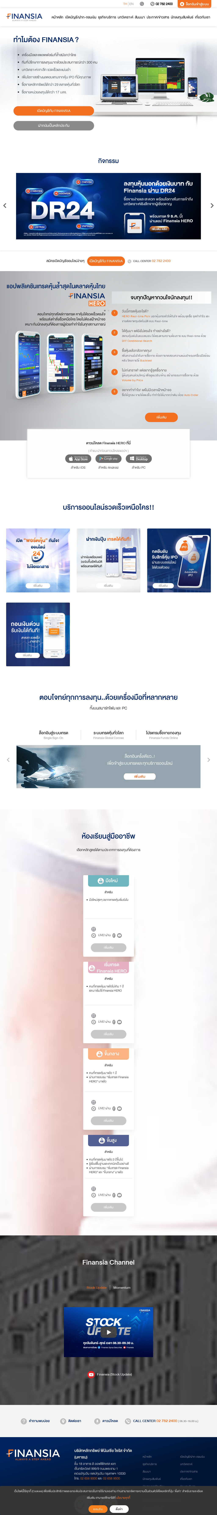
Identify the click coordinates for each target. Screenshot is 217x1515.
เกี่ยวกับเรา (186, 1479)
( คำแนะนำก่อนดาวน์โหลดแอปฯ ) (108, 450)
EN (131, 4)
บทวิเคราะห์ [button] (125, 17)
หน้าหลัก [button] (57, 17)
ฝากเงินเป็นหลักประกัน (53, 125)
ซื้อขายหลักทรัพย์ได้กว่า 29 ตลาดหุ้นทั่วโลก (51, 84)
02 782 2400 (161, 4)
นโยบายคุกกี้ (123, 1498)
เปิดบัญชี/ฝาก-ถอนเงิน (192, 1457)
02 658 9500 (111, 1478)
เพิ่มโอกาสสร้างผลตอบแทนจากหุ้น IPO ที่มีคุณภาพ (56, 77)
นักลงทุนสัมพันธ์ (152, 1479)
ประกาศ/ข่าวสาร (189, 1471)
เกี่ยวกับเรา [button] (202, 17)
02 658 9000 (88, 1478)
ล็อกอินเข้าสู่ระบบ (194, 4)
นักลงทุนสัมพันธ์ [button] (182, 17)
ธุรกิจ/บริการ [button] (107, 17)
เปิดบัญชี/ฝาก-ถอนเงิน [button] (80, 17)
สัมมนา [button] (140, 17)
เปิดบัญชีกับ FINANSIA (53, 111)
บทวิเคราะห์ (186, 1464)
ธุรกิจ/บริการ (150, 1464)
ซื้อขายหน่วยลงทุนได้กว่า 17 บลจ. (44, 92)
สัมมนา (147, 1471)
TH (125, 4)
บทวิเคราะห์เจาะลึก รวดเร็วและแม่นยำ (46, 69)
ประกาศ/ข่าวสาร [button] (158, 17)
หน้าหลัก (147, 1457)
